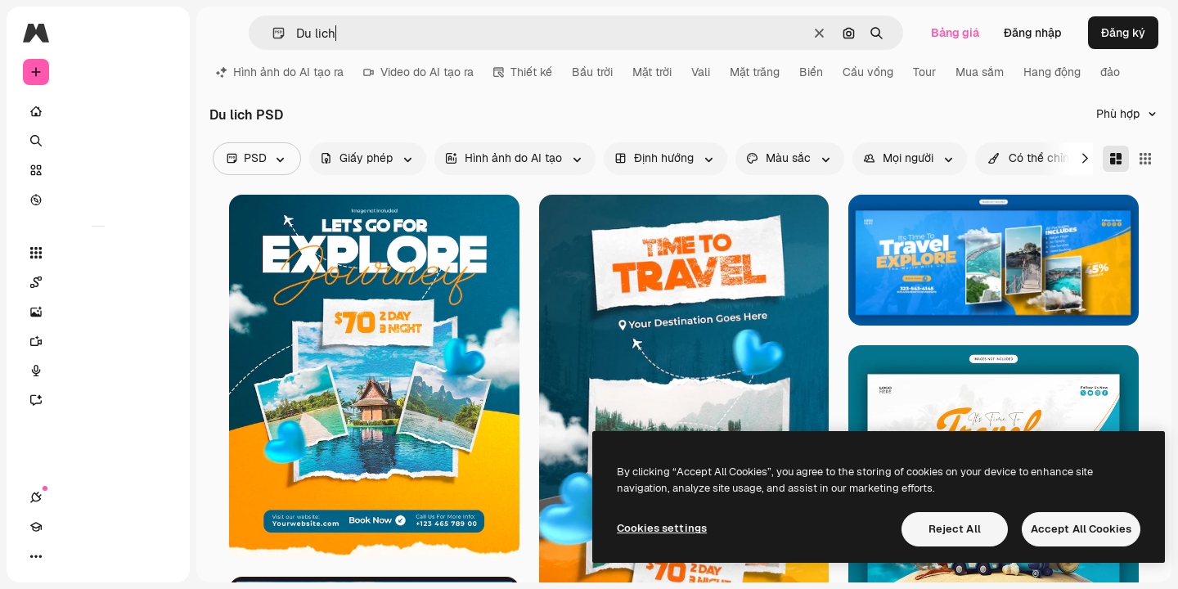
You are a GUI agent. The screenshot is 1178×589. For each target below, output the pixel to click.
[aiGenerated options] (515, 158)
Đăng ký (1123, 32)
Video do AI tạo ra (418, 72)
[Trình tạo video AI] (98, 341)
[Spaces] (98, 282)
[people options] (909, 158)
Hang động (1052, 72)
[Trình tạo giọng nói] (98, 370)
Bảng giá (955, 32)
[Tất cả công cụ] (98, 253)
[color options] (789, 158)
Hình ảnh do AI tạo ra (280, 72)
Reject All (954, 529)
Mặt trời (652, 72)
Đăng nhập (1033, 32)
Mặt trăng (755, 72)
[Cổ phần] (98, 170)
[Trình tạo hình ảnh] (98, 312)
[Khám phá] (98, 200)
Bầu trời (592, 72)
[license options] (367, 158)
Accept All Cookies (1081, 529)
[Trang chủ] (98, 111)
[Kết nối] (36, 556)
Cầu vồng (868, 72)
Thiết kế (522, 72)
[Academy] (65, 556)
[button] (272, 33)
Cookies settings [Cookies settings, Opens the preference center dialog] (662, 528)
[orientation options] (665, 158)
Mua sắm (979, 72)
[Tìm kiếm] (98, 141)
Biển (811, 72)
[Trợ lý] (98, 400)
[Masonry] (1116, 159)
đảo (1110, 72)
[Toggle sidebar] (160, 33)
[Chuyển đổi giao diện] (95, 556)
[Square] (1145, 159)
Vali (700, 72)
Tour (924, 72)
